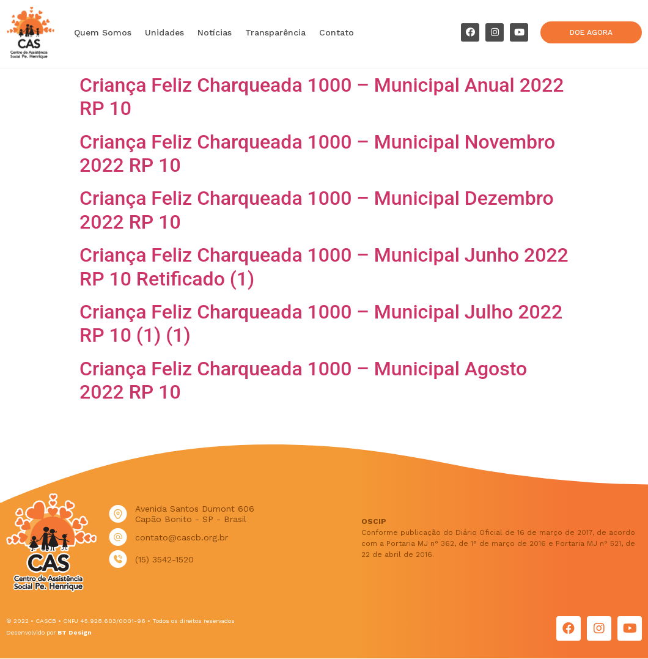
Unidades (164, 32)
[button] (591, 32)
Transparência (275, 32)
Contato (336, 32)
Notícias (214, 32)
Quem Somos (102, 32)
